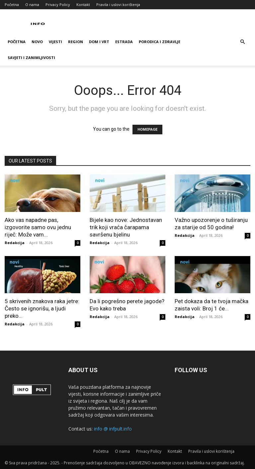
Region (75, 41)
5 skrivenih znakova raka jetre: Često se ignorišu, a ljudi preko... (42, 308)
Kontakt (83, 4)
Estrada (124, 41)
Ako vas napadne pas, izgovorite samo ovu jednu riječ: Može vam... (38, 227)
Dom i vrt (99, 41)
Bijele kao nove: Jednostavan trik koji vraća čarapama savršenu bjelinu (126, 227)
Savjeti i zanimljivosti (31, 57)
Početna (12, 4)
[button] (242, 42)
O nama (32, 4)
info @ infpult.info (113, 429)
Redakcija (15, 242)
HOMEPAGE (147, 129)
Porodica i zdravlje (159, 41)
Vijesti (55, 41)
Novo (37, 41)
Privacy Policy (57, 4)
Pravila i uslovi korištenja (118, 4)
